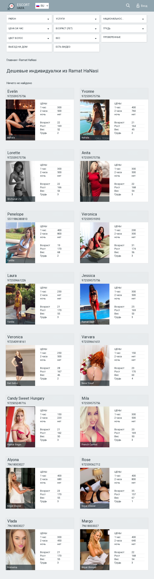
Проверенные (112, 37)
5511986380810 (17, 219)
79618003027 (15, 464)
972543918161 (16, 342)
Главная (12, 60)
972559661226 (16, 280)
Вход (142, 5)
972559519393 (91, 219)
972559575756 (16, 96)
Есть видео (63, 46)
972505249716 (16, 403)
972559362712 (91, 464)
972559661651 (91, 342)
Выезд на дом (17, 46)
